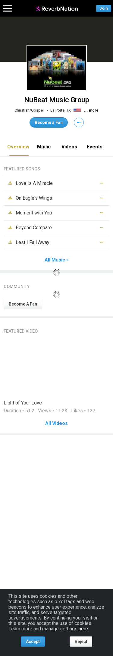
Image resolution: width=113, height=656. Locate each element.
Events (94, 147)
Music (44, 147)
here (83, 629)
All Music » (57, 260)
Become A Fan (23, 304)
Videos (69, 147)
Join (103, 8)
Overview (18, 147)
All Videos (56, 423)
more (94, 110)
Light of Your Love (23, 403)
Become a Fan (49, 122)
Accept (33, 641)
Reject (81, 641)
